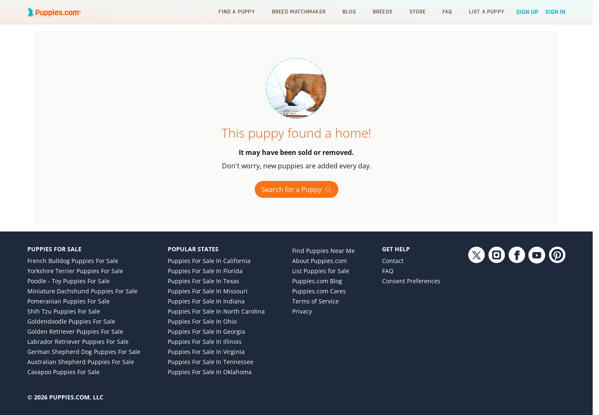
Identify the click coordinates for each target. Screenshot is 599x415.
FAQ (447, 11)
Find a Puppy (237, 11)
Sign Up (527, 11)
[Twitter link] (476, 316)
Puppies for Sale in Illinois (205, 342)
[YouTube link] (536, 316)
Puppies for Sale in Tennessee (210, 362)
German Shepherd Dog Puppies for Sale (83, 352)
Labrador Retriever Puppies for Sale (78, 342)
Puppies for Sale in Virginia (206, 352)
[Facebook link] (516, 316)
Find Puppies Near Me (323, 251)
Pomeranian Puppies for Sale (68, 301)
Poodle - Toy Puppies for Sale (68, 281)
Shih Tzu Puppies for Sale (63, 311)
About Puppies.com (319, 261)
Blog (349, 11)
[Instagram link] (496, 316)
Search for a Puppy (296, 189)
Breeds (383, 11)
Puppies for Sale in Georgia (206, 331)
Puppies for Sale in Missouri (208, 291)
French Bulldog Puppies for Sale (72, 261)
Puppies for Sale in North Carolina (216, 311)
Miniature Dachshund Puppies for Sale (82, 291)
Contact (393, 261)
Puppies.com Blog (317, 281)
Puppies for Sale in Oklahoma (210, 372)
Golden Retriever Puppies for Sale (75, 331)
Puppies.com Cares (319, 291)
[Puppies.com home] (54, 11)
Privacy (302, 311)
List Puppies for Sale (320, 271)
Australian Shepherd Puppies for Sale (80, 362)
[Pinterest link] (557, 316)
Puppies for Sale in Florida (205, 271)
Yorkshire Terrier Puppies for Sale (75, 271)
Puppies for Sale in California (209, 261)
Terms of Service (315, 301)
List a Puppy (486, 11)
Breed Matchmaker (299, 11)
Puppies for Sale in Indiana (206, 301)
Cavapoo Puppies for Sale (63, 372)
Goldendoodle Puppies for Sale (71, 321)
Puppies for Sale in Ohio (202, 321)
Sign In (555, 11)
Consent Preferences (411, 281)
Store (417, 11)
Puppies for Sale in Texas (203, 281)
